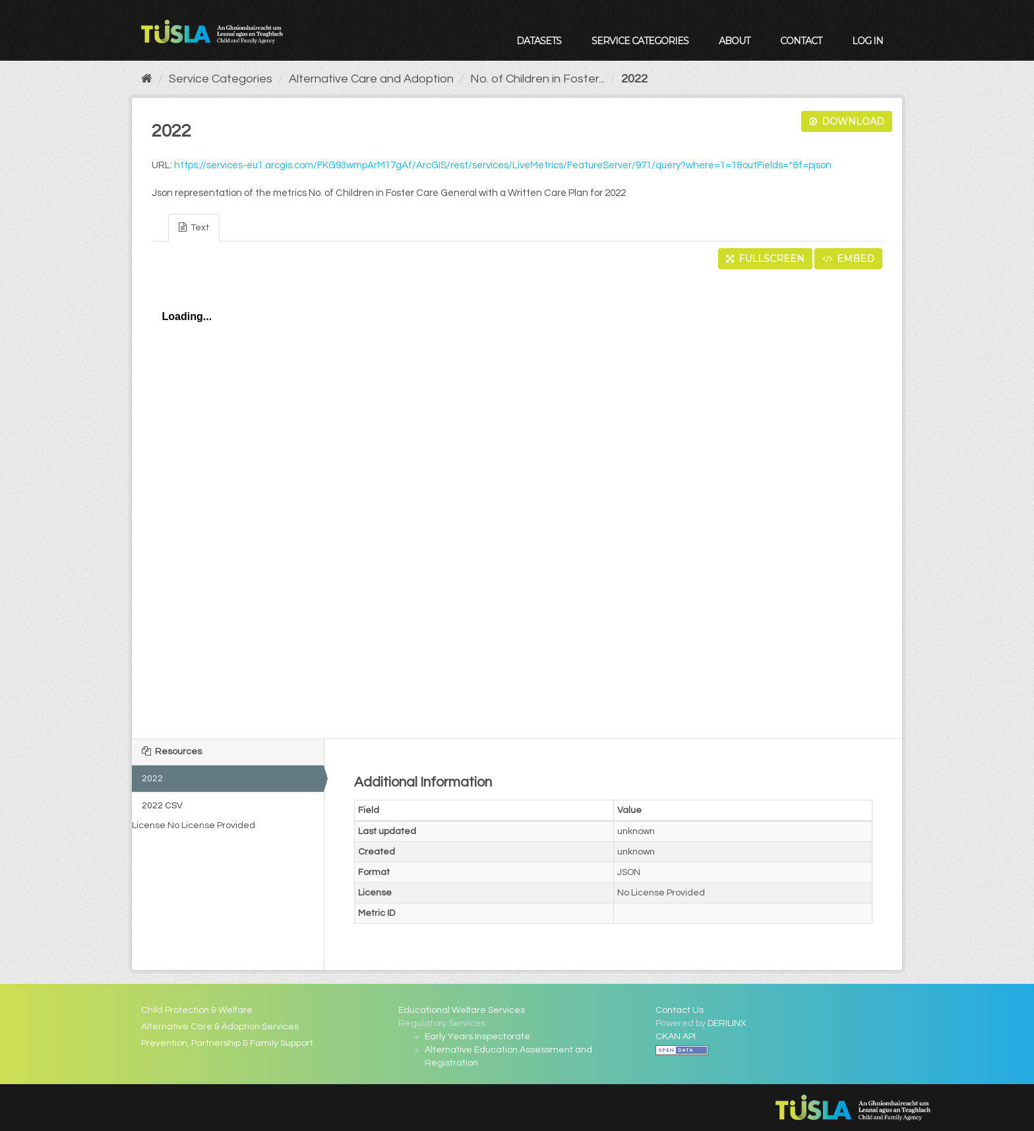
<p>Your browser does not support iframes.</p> (517, 500)
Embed (848, 259)
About (734, 41)
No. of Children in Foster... (537, 79)
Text (194, 227)
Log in (867, 41)
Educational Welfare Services (461, 1010)
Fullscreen (765, 259)
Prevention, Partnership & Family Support (227, 1043)
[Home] (146, 79)
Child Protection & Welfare (197, 1010)
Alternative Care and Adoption (371, 79)
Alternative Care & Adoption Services (220, 1026)
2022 (634, 79)
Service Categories (640, 41)
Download (846, 121)
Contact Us (679, 1010)
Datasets (538, 41)
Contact (801, 41)
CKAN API (675, 1036)
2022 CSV (162, 805)
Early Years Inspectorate (477, 1036)
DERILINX (727, 1023)
